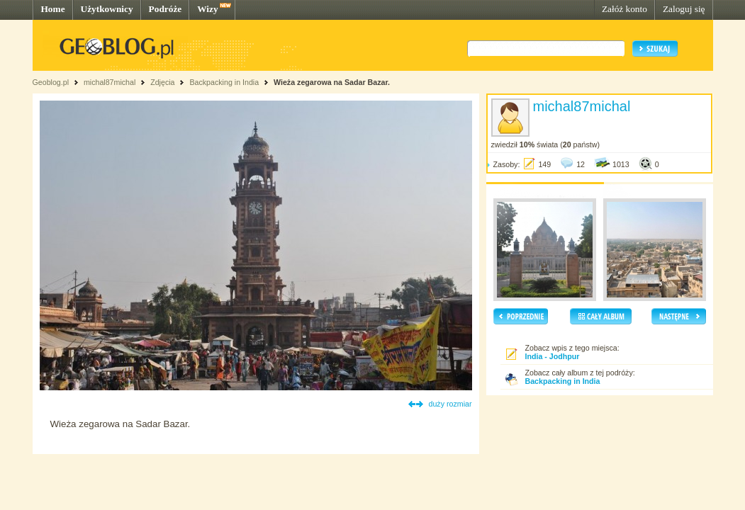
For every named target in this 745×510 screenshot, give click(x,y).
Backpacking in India (224, 82)
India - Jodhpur (552, 356)
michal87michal (109, 82)
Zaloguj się (684, 9)
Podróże (165, 9)
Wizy (207, 9)
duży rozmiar (450, 404)
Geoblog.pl (51, 82)
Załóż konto (624, 9)
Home (53, 9)
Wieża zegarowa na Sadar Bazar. (332, 82)
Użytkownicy (107, 9)
